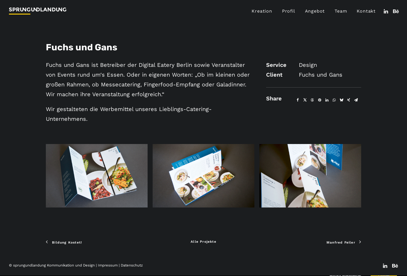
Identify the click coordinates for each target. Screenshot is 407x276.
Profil (288, 11)
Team (341, 11)
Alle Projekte (203, 242)
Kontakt (366, 11)
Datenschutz (132, 265)
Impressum (108, 265)
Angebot (315, 11)
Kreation (262, 11)
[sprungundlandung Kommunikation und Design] (37, 11)
